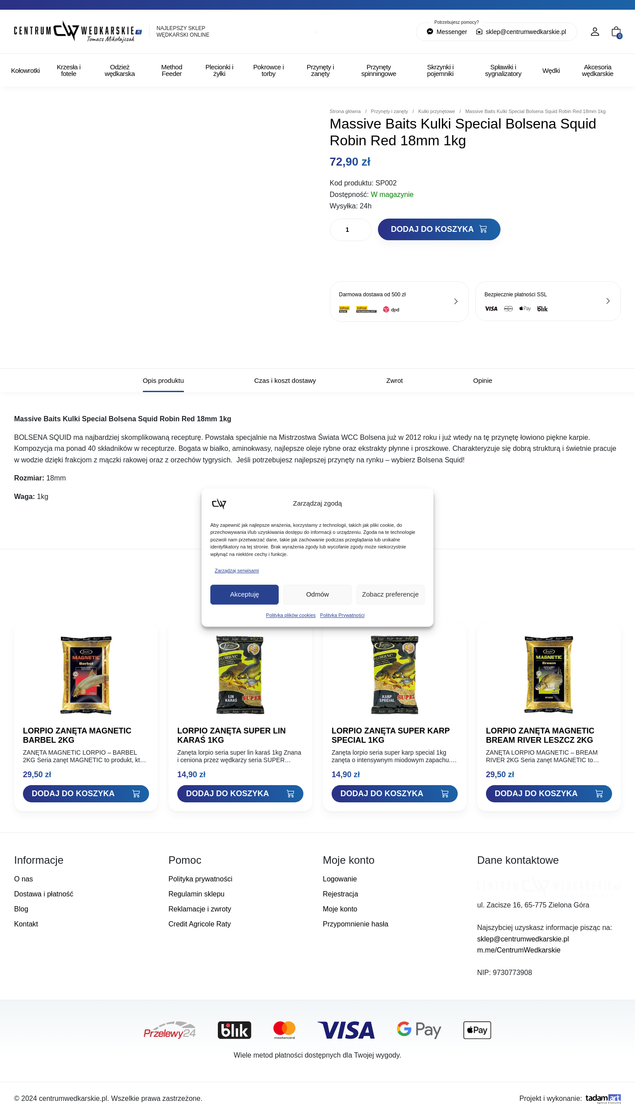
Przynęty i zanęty (320, 70)
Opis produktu (163, 380)
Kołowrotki (25, 70)
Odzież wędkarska (120, 70)
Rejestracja (340, 894)
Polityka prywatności (200, 879)
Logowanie (340, 879)
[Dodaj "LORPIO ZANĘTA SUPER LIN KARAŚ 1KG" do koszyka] (240, 793)
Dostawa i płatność (43, 894)
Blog (21, 909)
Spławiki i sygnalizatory (503, 70)
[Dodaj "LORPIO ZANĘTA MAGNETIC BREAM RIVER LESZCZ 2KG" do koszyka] (549, 793)
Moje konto (340, 909)
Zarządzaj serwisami (237, 570)
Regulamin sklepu (196, 894)
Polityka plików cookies (291, 615)
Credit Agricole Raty (199, 924)
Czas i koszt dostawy (285, 380)
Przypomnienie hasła (355, 924)
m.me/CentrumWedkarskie (518, 950)
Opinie (482, 380)
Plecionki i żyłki (219, 70)
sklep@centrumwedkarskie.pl (521, 31)
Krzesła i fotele (69, 70)
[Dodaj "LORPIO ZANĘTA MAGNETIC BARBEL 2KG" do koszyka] (86, 793)
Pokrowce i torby (268, 70)
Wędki (551, 70)
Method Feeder (172, 70)
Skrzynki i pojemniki (440, 70)
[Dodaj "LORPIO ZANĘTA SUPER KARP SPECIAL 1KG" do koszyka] (395, 793)
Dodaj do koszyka (439, 229)
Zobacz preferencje (390, 594)
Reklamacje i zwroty (199, 909)
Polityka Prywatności (342, 615)
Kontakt (26, 924)
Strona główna (345, 111)
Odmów (317, 594)
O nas (23, 879)
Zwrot (394, 380)
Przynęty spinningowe (378, 70)
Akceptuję (244, 594)
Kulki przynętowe (436, 111)
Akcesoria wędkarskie (597, 70)
